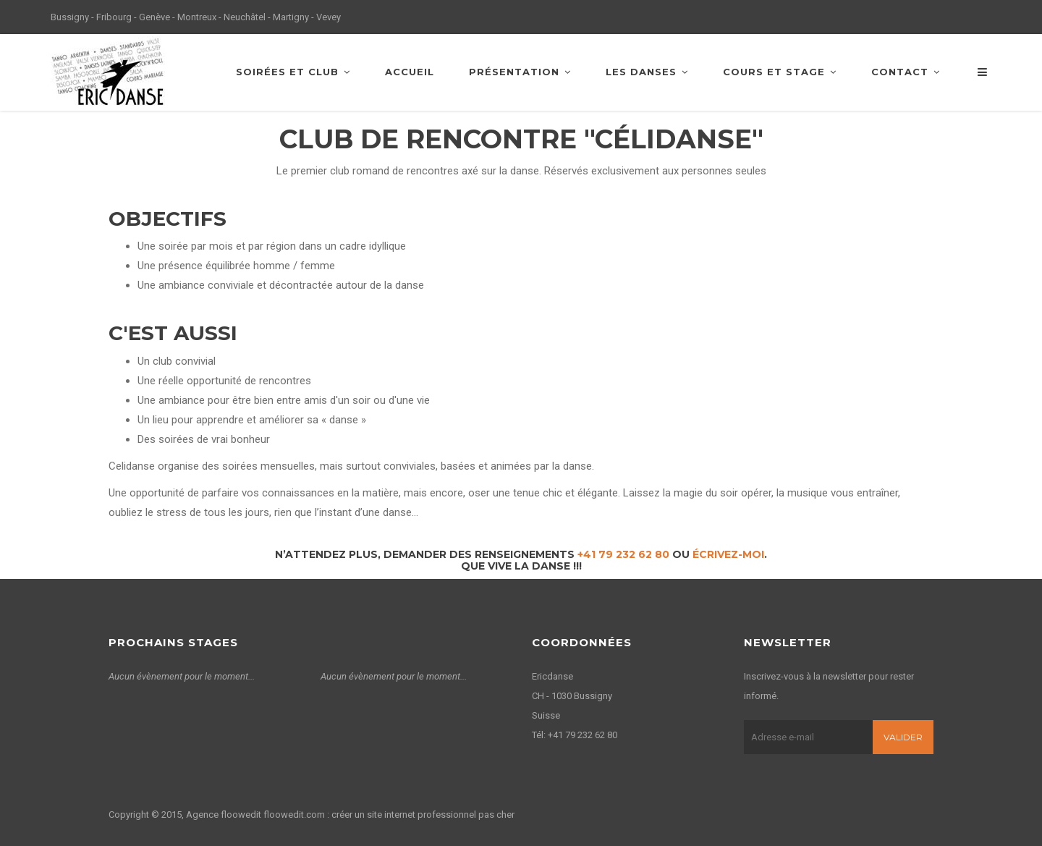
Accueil (409, 71)
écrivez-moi (728, 554)
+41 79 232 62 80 (623, 554)
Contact (905, 71)
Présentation (520, 71)
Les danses (647, 71)
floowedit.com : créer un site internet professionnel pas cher (388, 814)
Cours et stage (779, 71)
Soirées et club (293, 71)
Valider (903, 737)
